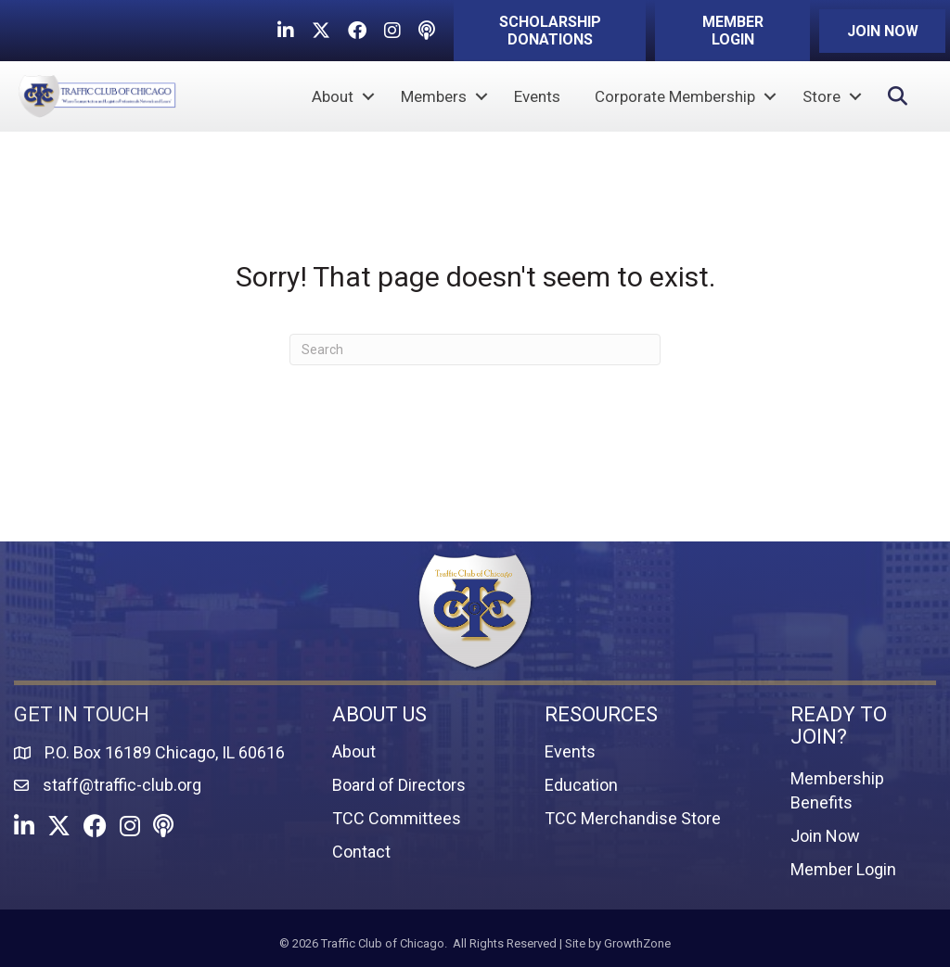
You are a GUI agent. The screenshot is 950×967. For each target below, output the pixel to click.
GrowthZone (637, 943)
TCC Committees (396, 818)
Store (821, 96)
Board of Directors (399, 785)
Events (537, 96)
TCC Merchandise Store (633, 818)
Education (581, 785)
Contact (361, 851)
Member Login (843, 869)
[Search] (475, 349)
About (332, 96)
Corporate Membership (675, 96)
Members (434, 96)
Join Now (825, 836)
